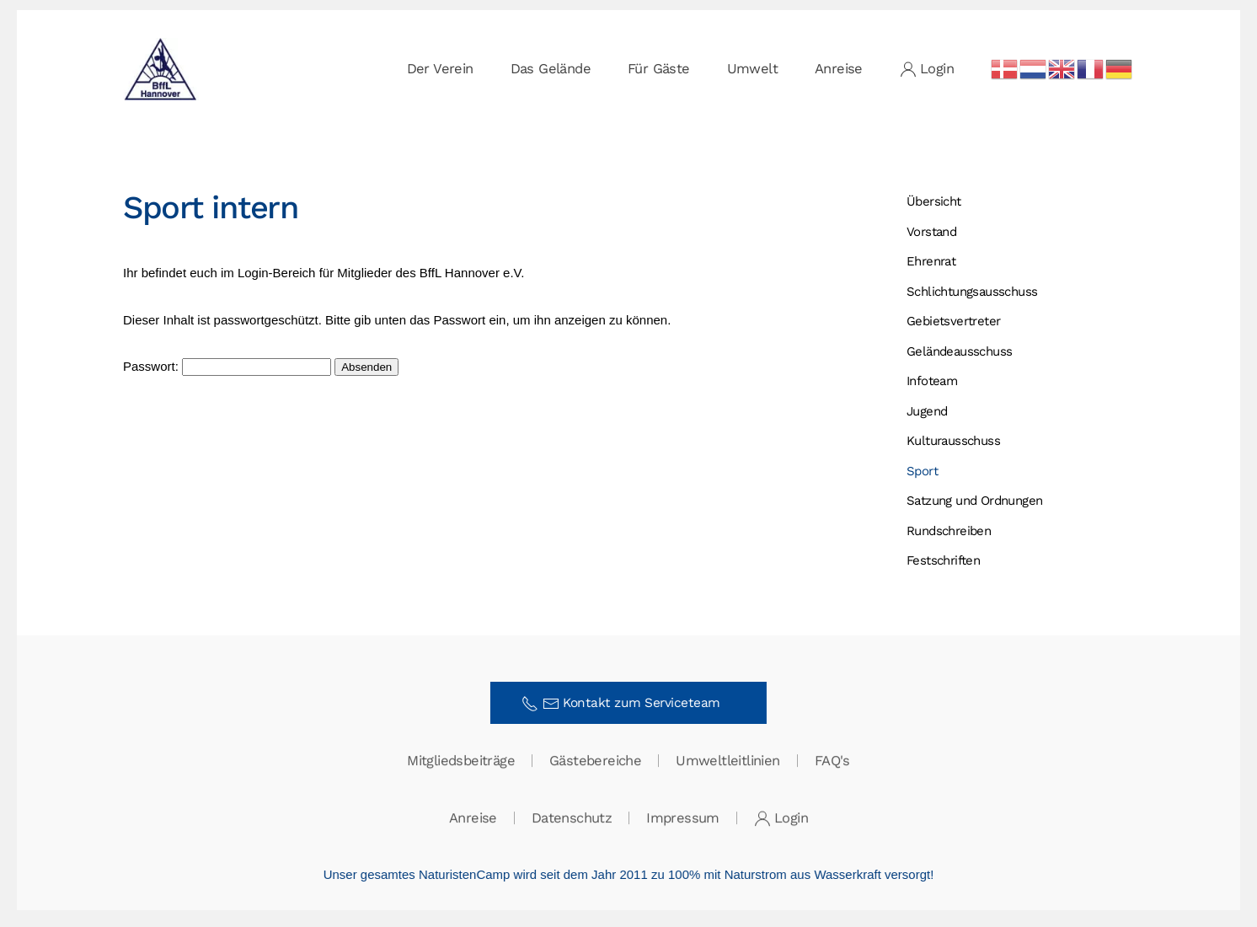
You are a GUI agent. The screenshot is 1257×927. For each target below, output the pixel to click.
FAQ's (832, 761)
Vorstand (931, 231)
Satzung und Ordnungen (974, 500)
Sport (922, 471)
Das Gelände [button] (551, 69)
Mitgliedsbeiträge (461, 761)
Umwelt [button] (752, 69)
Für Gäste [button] (659, 69)
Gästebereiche (595, 761)
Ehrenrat (931, 261)
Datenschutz (572, 819)
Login (927, 69)
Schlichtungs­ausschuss (972, 291)
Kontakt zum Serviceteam (627, 703)
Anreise (839, 69)
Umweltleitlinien (727, 761)
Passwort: (227, 366)
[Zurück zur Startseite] (161, 69)
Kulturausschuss (953, 440)
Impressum (682, 819)
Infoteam (932, 380)
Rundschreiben (949, 531)
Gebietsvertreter (953, 321)
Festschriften (943, 560)
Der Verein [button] (440, 69)
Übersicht (934, 201)
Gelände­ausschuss (959, 351)
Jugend (927, 411)
